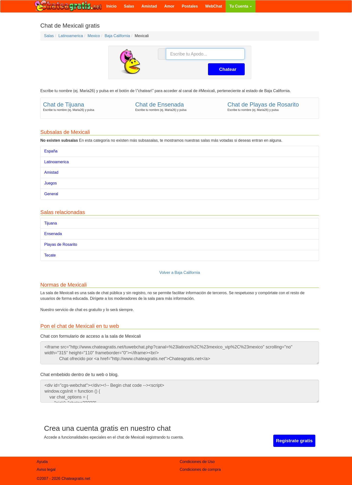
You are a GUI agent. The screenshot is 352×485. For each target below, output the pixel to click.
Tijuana (50, 223)
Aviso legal (46, 469)
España (50, 151)
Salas (129, 6)
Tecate (50, 255)
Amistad (149, 6)
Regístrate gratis (294, 440)
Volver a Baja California (179, 272)
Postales (190, 6)
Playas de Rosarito (60, 244)
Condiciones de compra (200, 469)
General (51, 194)
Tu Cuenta (240, 6)
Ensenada (53, 234)
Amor (169, 6)
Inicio (111, 6)
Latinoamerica (56, 162)
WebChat (213, 6)
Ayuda (42, 462)
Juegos (50, 183)
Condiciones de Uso (197, 462)
